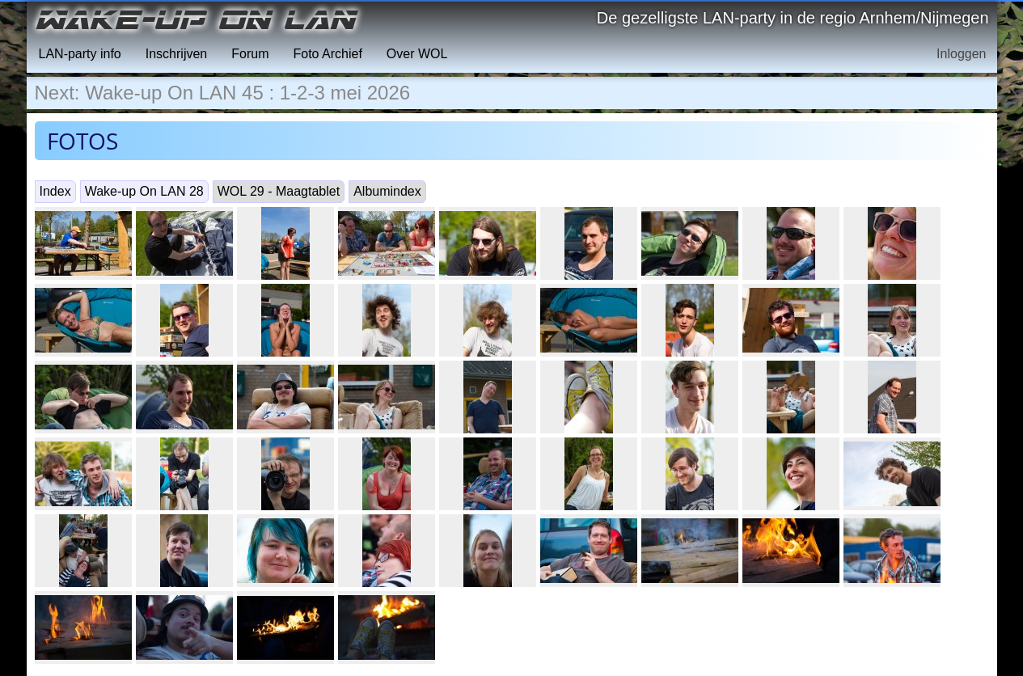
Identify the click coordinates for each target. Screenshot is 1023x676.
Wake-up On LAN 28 (144, 191)
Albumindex (387, 191)
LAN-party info (80, 54)
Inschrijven (176, 54)
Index (55, 191)
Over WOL (417, 54)
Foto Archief (327, 54)
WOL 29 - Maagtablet (279, 191)
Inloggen (961, 54)
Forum (249, 54)
